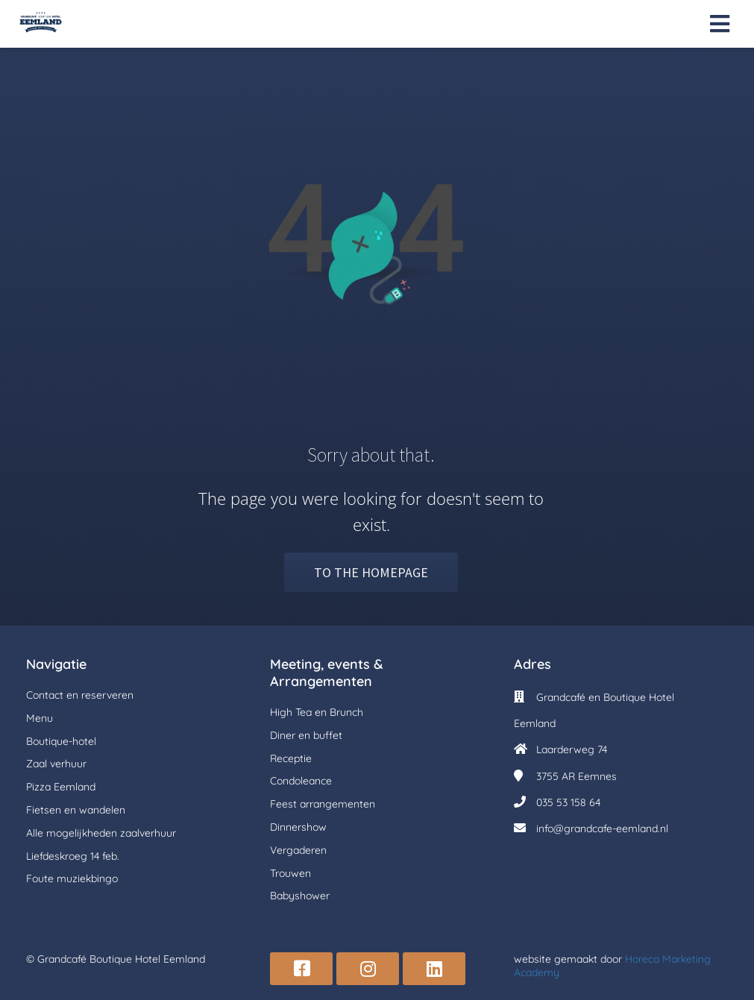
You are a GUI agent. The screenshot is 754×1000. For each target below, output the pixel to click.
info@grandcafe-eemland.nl (602, 828)
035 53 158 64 (568, 802)
